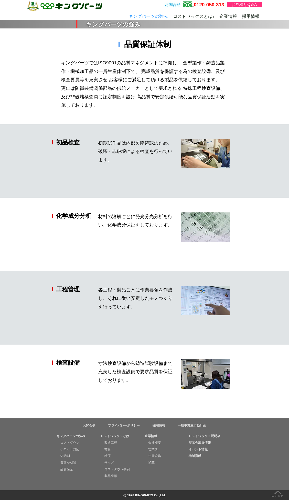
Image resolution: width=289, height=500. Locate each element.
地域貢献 (195, 456)
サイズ (109, 463)
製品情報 (110, 476)
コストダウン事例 (117, 469)
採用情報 (250, 16)
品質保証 (66, 469)
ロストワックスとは (115, 436)
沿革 (151, 463)
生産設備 (154, 456)
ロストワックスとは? (193, 16)
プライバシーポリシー (124, 425)
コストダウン (69, 442)
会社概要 (154, 442)
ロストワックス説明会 (204, 436)
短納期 (65, 456)
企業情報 (228, 16)
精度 (107, 456)
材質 (107, 449)
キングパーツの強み (148, 16)
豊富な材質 (68, 463)
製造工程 (110, 442)
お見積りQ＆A (244, 4)
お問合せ (89, 425)
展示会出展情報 (200, 442)
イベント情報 (198, 449)
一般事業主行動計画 (192, 425)
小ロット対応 (69, 449)
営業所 (153, 449)
